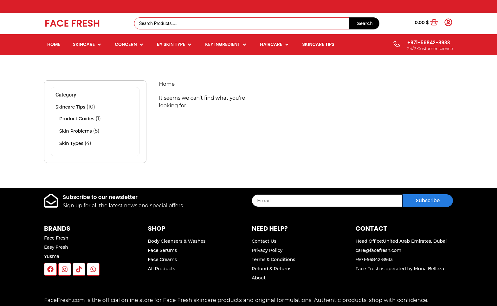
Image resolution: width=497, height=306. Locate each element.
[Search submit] (364, 23)
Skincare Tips (70, 107)
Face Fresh (72, 23)
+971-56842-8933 (428, 42)
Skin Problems (75, 131)
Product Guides (76, 119)
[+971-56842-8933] (396, 44)
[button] (87, 44)
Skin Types (71, 143)
